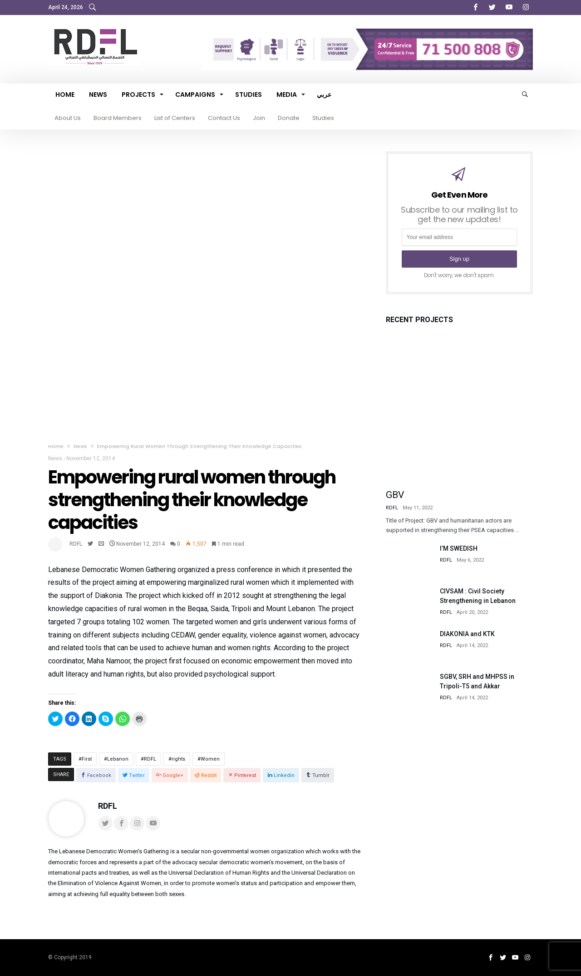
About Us (67, 118)
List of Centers (174, 118)
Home (56, 446)
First (87, 759)
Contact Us (224, 118)
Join (259, 118)
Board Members (118, 118)
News (80, 446)
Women (210, 759)
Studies (323, 118)
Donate (289, 118)
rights (178, 759)
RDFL (75, 544)
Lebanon (117, 759)
